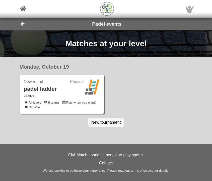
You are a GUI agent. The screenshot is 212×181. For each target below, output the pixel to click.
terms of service (142, 170)
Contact (106, 163)
